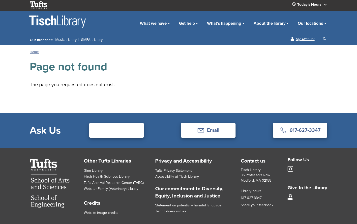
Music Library (66, 39)
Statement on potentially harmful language (188, 205)
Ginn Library (93, 170)
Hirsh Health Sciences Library (107, 176)
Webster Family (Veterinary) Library (111, 188)
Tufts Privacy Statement (173, 170)
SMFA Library (92, 39)
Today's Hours (311, 5)
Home (130, 19)
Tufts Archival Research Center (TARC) (114, 182)
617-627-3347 (251, 197)
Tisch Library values (170, 211)
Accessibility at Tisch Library (177, 176)
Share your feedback (257, 205)
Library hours (251, 191)
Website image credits (101, 212)
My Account (305, 39)
